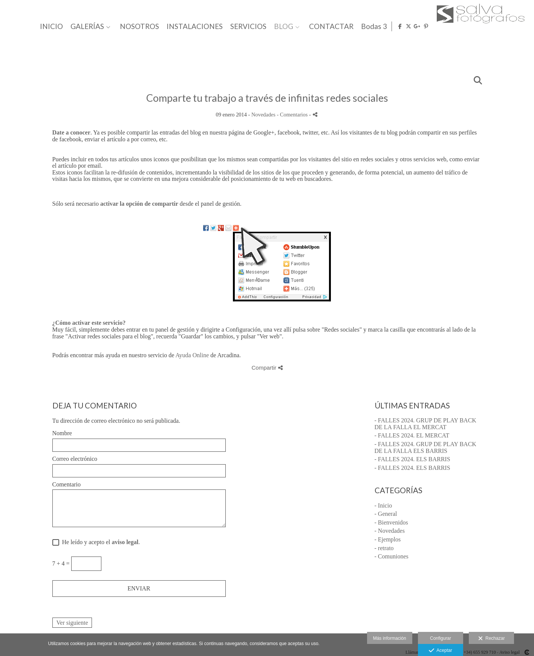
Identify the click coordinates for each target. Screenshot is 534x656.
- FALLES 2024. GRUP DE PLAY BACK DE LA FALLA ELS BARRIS (425, 447)
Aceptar (440, 651)
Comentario (66, 484)
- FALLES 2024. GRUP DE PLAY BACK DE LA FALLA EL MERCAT (425, 423)
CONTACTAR (448, 27)
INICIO (168, 27)
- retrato (384, 548)
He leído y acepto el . (99, 542)
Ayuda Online (192, 355)
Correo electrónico (75, 459)
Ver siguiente (72, 622)
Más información (389, 638)
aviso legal (125, 542)
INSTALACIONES (311, 27)
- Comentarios (293, 115)
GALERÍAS (204, 27)
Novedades (263, 115)
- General (386, 514)
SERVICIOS (365, 27)
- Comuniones (392, 556)
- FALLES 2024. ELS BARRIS (412, 459)
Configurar (440, 638)
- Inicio (383, 505)
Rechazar (491, 639)
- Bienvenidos (391, 522)
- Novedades (390, 531)
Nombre (62, 433)
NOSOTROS (256, 27)
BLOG (400, 27)
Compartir (266, 367)
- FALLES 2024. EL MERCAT (412, 435)
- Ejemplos (388, 539)
